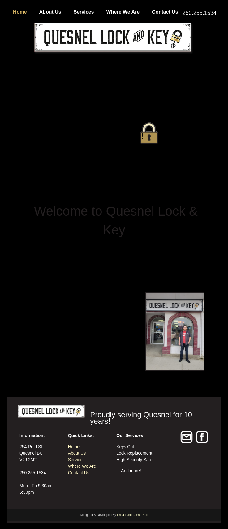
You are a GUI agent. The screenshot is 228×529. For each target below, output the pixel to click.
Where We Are (123, 12)
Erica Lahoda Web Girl (132, 515)
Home (20, 12)
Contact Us (165, 12)
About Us (50, 12)
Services (84, 12)
